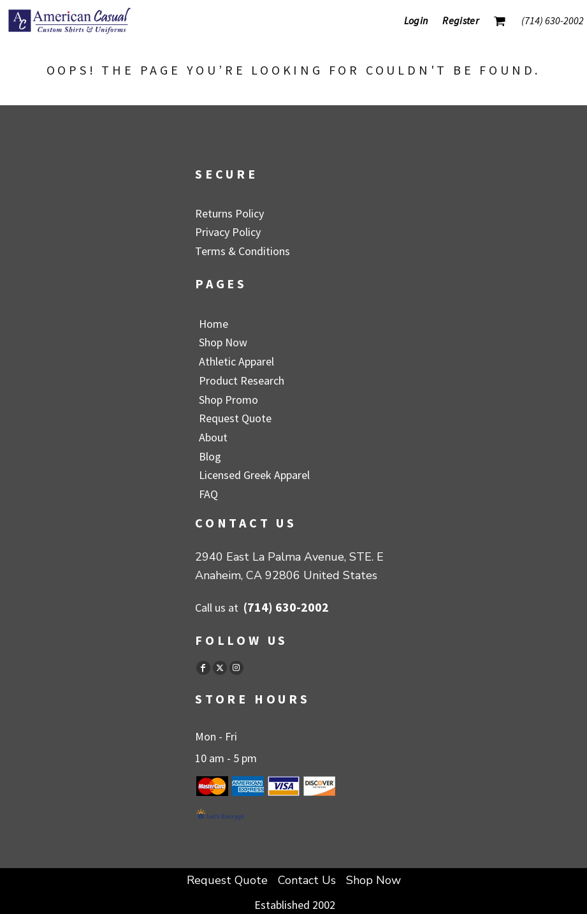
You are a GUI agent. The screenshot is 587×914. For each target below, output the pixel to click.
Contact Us (307, 880)
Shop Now (223, 342)
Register (460, 20)
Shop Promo (228, 399)
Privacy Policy (228, 232)
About (213, 437)
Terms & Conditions (242, 251)
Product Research (241, 380)
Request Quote (235, 418)
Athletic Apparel (236, 361)
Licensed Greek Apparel (254, 475)
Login (416, 20)
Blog (210, 456)
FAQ (208, 494)
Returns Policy (229, 213)
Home (213, 323)
